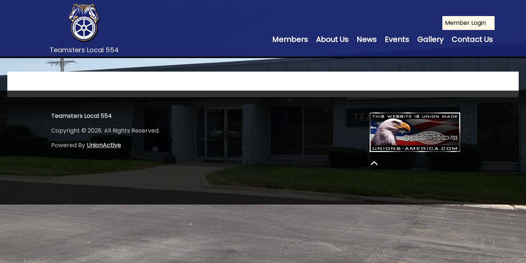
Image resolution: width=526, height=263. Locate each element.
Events (397, 39)
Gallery (430, 39)
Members (290, 39)
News (367, 39)
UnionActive (104, 145)
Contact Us (472, 39)
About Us (332, 39)
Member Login (468, 23)
